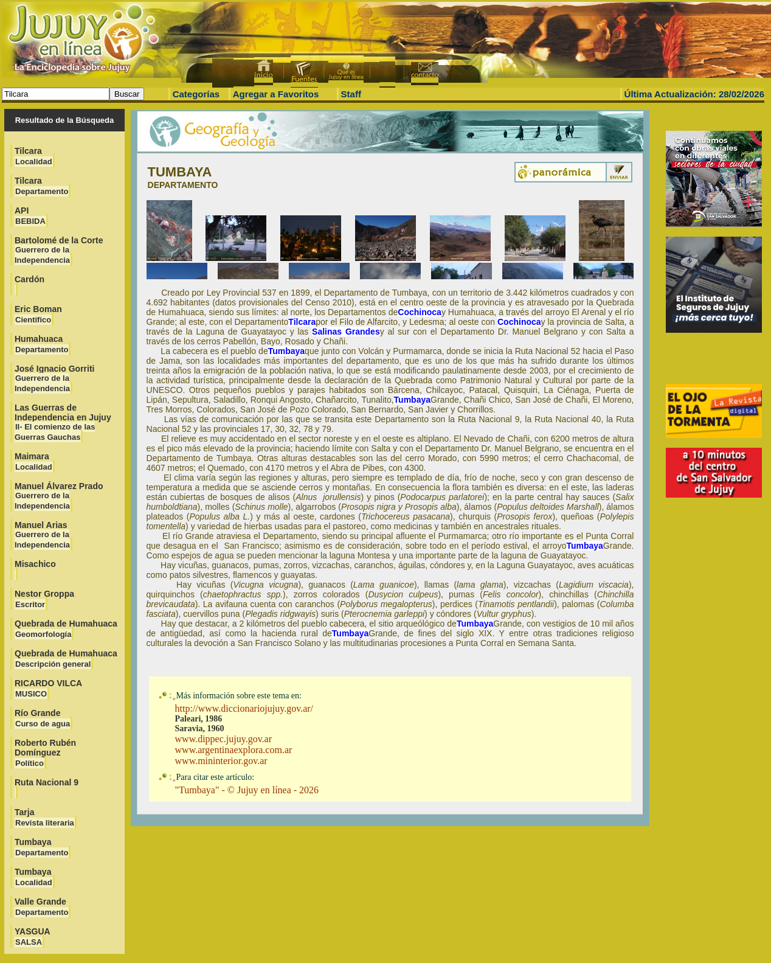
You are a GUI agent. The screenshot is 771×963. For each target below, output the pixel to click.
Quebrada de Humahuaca (66, 629)
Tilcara (34, 156)
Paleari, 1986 (199, 718)
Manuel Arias (43, 534)
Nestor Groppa (44, 599)
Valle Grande (42, 907)
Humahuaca (42, 344)
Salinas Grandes (346, 331)
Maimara (34, 461)
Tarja (45, 817)
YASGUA (32, 936)
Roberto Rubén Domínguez (45, 753)
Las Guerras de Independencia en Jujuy (63, 422)
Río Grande (43, 718)
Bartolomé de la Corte (59, 250)
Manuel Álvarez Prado (59, 495)
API (30, 216)
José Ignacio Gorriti (54, 378)
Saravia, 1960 (199, 728)
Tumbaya (42, 847)
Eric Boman (38, 314)
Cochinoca (419, 312)
